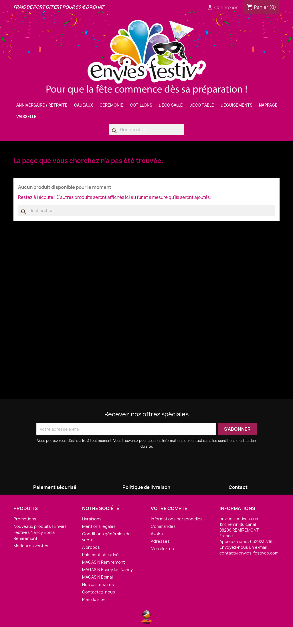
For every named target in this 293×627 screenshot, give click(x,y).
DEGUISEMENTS (236, 105)
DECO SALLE (171, 105)
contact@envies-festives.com (248, 553)
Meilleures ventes (30, 545)
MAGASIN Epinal (97, 577)
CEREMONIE (111, 105)
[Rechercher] (146, 129)
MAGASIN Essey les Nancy (107, 569)
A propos (91, 547)
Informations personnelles (177, 519)
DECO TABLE (201, 105)
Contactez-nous (98, 592)
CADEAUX (83, 105)
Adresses (160, 541)
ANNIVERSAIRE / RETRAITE (42, 105)
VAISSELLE (26, 116)
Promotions (24, 519)
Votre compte (169, 508)
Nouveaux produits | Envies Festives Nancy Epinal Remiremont (40, 532)
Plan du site (93, 599)
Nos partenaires (98, 584)
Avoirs (157, 533)
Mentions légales (99, 526)
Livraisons (92, 519)
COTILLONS (141, 105)
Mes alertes (162, 548)
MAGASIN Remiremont (103, 562)
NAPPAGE (268, 105)
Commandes (163, 526)
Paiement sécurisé (100, 554)
